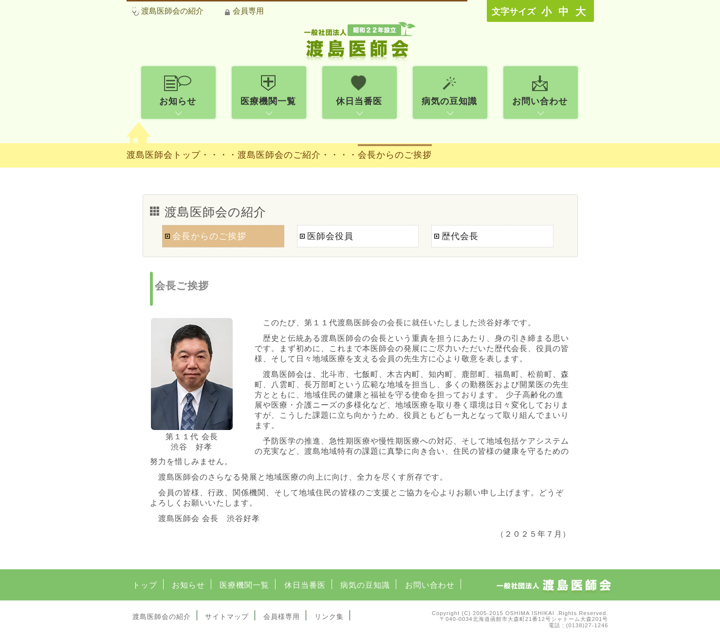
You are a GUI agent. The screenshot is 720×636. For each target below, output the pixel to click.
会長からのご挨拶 (395, 155)
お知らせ (188, 585)
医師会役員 (330, 236)
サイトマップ (227, 616)
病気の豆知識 (365, 585)
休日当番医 (305, 585)
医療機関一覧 (244, 585)
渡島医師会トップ (164, 155)
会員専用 (248, 11)
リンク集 (329, 616)
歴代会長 (460, 236)
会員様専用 (281, 616)
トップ (144, 585)
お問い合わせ (430, 585)
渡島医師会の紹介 (172, 11)
